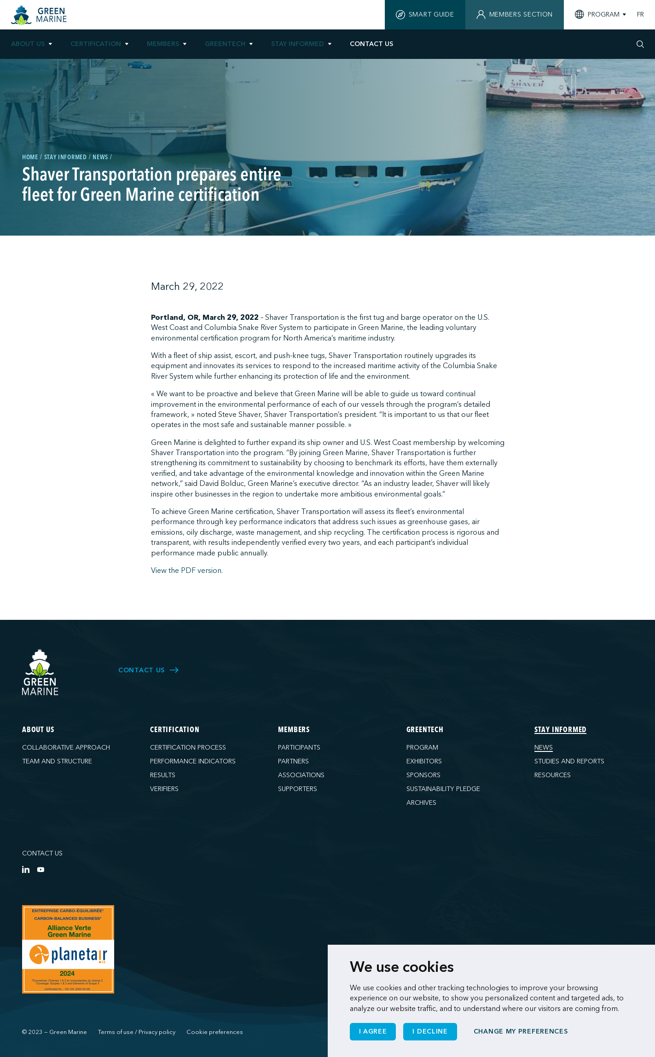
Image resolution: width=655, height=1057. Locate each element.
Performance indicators (193, 761)
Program (422, 747)
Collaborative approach (66, 747)
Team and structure (57, 761)
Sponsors (423, 775)
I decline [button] (429, 1031)
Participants (299, 747)
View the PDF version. (187, 571)
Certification (95, 44)
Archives (421, 802)
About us (28, 44)
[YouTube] (40, 869)
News (543, 747)
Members (163, 44)
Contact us (42, 853)
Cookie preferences (214, 1032)
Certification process (188, 747)
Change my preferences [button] (521, 1031)
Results (162, 775)
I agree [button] (373, 1031)
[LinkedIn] (25, 869)
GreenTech (225, 44)
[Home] (40, 16)
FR (640, 15)
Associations (301, 775)
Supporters (297, 789)
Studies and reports (569, 761)
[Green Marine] (40, 672)
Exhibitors (424, 761)
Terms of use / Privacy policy (136, 1032)
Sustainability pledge (443, 789)
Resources (552, 775)
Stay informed (297, 44)
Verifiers (164, 789)
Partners (293, 761)
